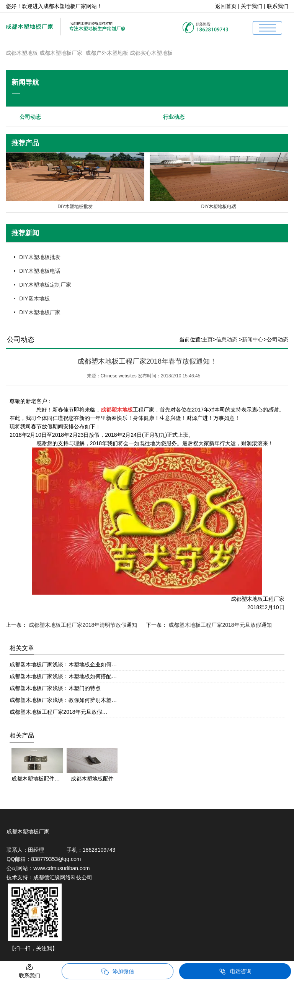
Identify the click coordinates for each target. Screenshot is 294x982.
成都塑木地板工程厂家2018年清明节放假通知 (82, 625)
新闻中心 (252, 339)
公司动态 (30, 117)
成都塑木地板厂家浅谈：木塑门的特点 (55, 688)
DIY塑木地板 (34, 298)
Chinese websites (119, 376)
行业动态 (174, 117)
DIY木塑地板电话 (39, 271)
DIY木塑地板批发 (39, 257)
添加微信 (117, 971)
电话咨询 (235, 971)
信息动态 (226, 339)
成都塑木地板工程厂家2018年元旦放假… (58, 712)
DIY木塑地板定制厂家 (45, 285)
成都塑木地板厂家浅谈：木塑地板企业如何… (63, 664)
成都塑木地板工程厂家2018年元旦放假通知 (219, 625)
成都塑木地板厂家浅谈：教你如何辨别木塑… (63, 700)
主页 (207, 339)
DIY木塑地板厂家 (39, 312)
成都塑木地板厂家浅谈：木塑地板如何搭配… (63, 676)
